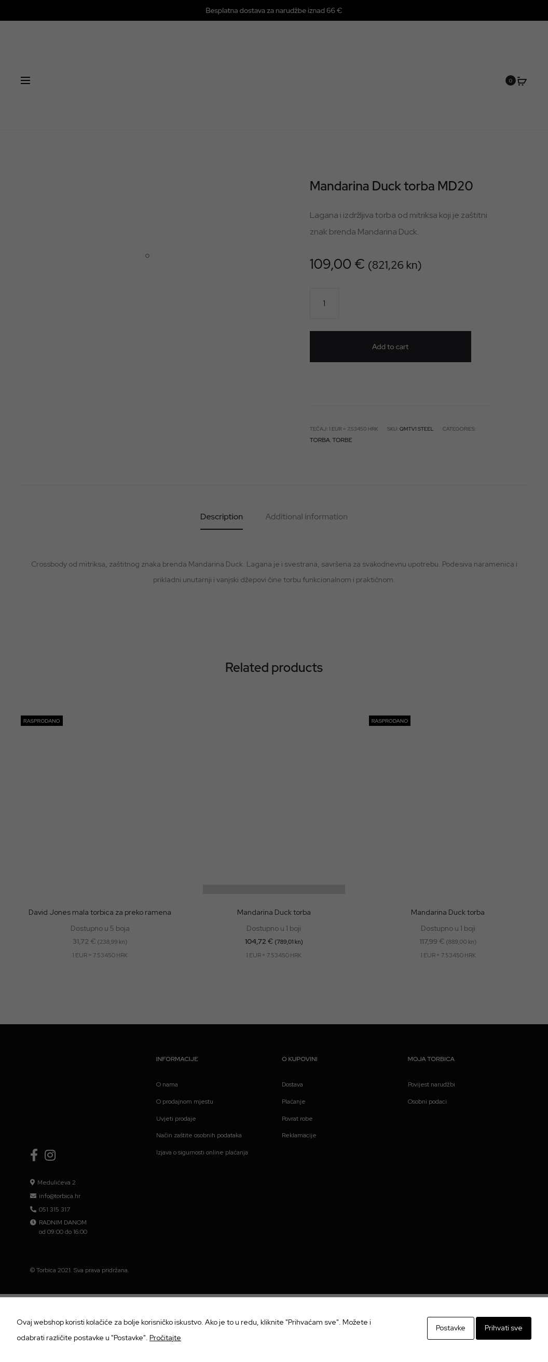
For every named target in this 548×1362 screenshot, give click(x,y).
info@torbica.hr (59, 1139)
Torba (318, 384)
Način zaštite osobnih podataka (199, 1079)
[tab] (221, 460)
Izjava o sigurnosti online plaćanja (202, 1096)
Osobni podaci (427, 1045)
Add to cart (392, 303)
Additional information (306, 460)
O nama (167, 1028)
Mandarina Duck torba (274, 855)
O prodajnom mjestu (184, 1045)
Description (221, 460)
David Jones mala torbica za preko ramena (100, 855)
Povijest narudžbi (431, 1028)
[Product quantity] (324, 303)
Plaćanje (294, 1045)
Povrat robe (297, 1062)
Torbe (338, 384)
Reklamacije (299, 1079)
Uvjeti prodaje (176, 1062)
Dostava (292, 1028)
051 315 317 (54, 1153)
